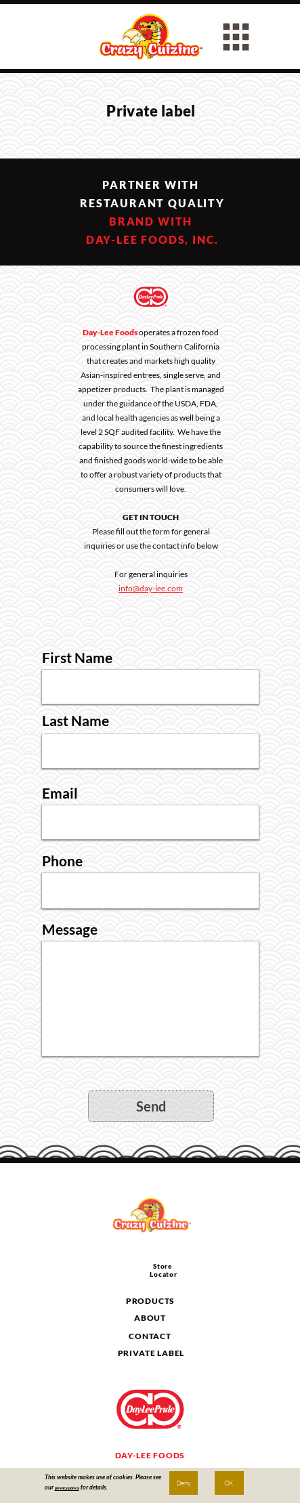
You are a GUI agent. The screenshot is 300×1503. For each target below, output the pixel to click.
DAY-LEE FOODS (150, 1455)
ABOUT (150, 1318)
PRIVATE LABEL (151, 1353)
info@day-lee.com (151, 588)
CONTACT (150, 1336)
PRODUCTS (150, 1301)
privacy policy (67, 1487)
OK (229, 1483)
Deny (183, 1483)
